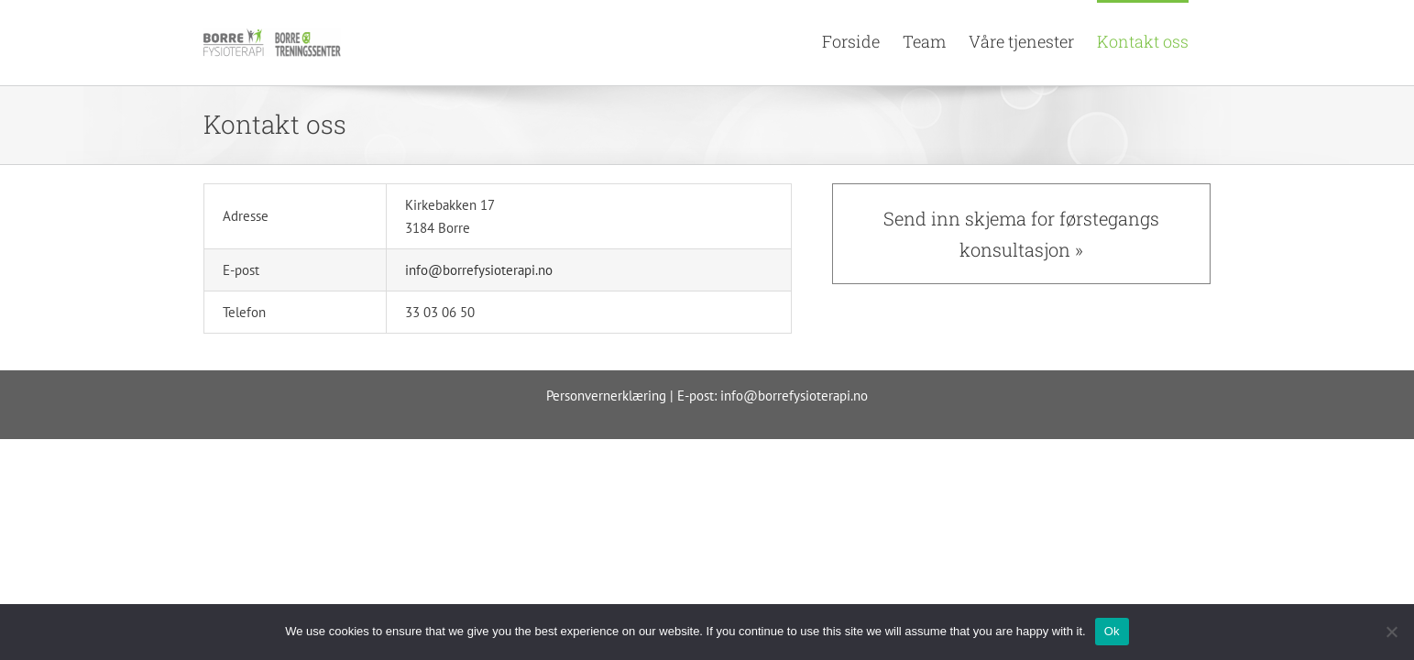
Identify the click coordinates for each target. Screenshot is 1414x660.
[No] (1391, 631)
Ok (1112, 631)
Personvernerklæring (606, 395)
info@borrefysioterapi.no (479, 270)
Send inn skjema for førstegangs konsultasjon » (1021, 233)
